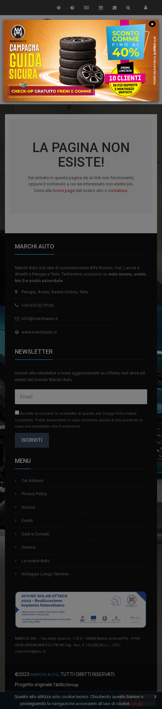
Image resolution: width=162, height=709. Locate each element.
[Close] (152, 23)
